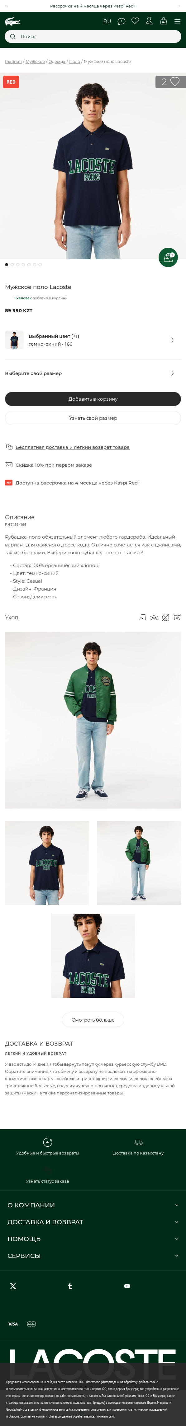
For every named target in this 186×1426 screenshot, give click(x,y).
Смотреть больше (93, 1020)
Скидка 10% (30, 465)
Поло (74, 61)
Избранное (135, 21)
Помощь (121, 21)
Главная (13, 61)
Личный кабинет (149, 21)
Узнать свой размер (93, 418)
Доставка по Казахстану (138, 1146)
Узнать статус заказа (47, 1175)
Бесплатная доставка (42, 447)
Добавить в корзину (93, 399)
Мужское (35, 61)
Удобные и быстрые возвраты (47, 1146)
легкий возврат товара (102, 447)
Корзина (163, 21)
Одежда (57, 61)
